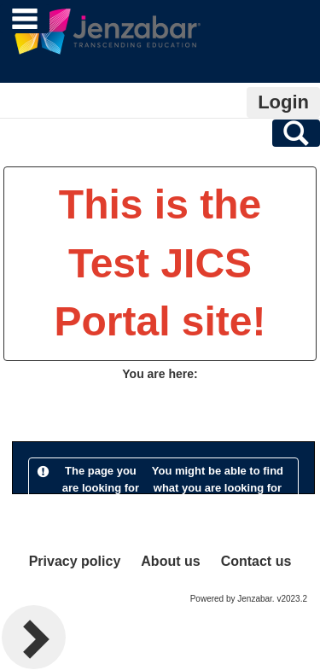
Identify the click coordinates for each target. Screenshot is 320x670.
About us (170, 561)
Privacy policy (75, 561)
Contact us (256, 561)
